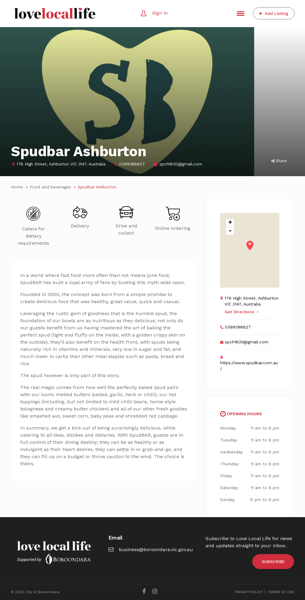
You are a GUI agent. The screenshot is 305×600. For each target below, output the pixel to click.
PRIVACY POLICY (248, 592)
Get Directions (241, 311)
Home (17, 187)
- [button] (230, 231)
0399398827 (131, 164)
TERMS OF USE (281, 592)
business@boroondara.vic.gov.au (150, 549)
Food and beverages (50, 187)
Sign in (160, 13)
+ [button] (230, 223)
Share (279, 160)
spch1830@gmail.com (180, 164)
